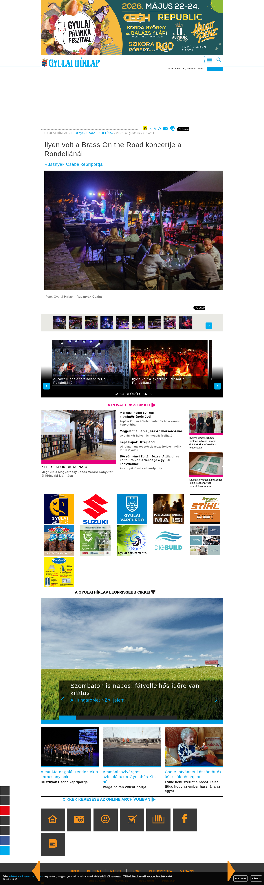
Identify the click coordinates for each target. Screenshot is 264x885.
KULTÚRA (106, 133)
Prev (65, 702)
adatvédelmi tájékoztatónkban (26, 876)
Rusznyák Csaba (84, 133)
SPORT (135, 871)
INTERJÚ (115, 871)
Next (218, 702)
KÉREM (256, 878)
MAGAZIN (187, 871)
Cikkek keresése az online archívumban (106, 799)
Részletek (240, 878)
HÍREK (74, 871)
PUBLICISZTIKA (160, 871)
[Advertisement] (132, 98)
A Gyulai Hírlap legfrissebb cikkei (112, 592)
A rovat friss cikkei (129, 405)
